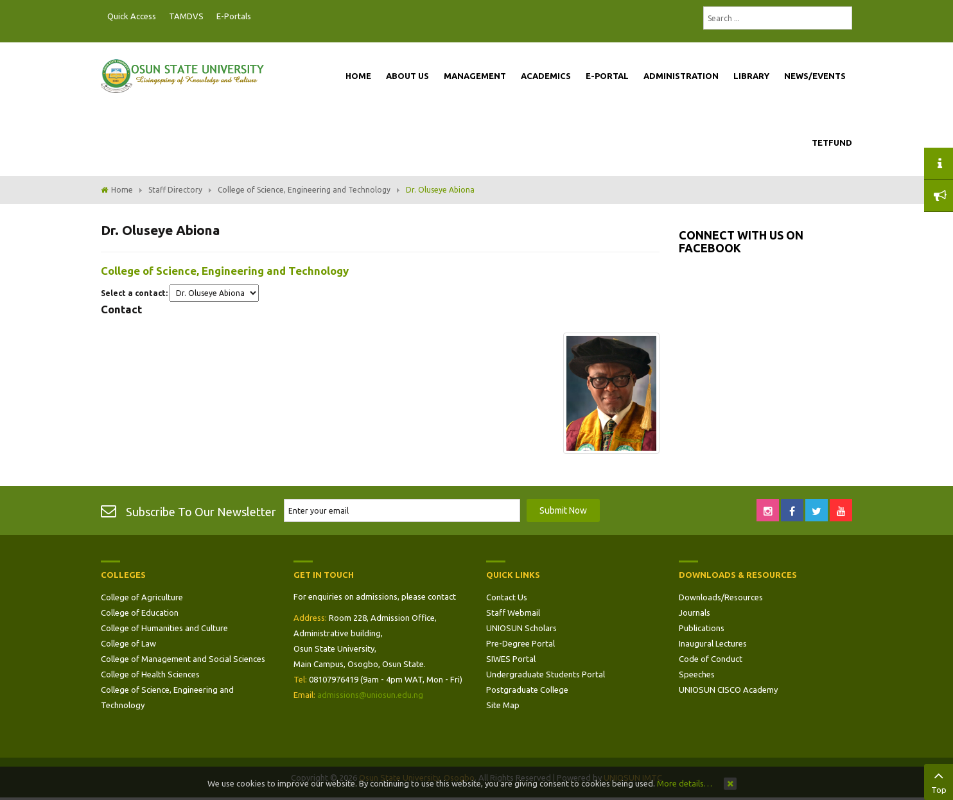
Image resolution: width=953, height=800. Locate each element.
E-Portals (233, 16)
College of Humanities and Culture (164, 627)
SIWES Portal (511, 658)
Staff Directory (175, 190)
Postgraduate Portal (261, 16)
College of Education (140, 612)
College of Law (128, 643)
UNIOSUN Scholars (521, 627)
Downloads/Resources (721, 597)
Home (122, 190)
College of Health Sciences (150, 674)
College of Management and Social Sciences (183, 658)
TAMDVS (186, 16)
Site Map (503, 704)
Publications (701, 627)
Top (938, 780)
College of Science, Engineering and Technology (304, 190)
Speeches (697, 674)
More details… (684, 783)
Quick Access (131, 16)
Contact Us (506, 597)
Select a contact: (134, 293)
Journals (694, 612)
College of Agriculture (142, 597)
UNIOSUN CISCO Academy (728, 689)
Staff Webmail (513, 612)
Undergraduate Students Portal (545, 674)
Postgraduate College (527, 689)
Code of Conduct (710, 658)
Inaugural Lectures (713, 643)
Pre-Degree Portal (520, 643)
